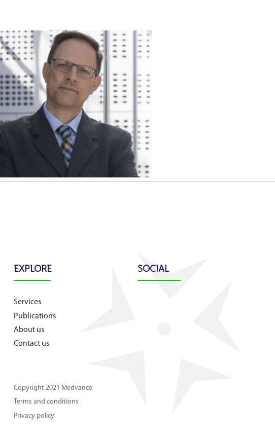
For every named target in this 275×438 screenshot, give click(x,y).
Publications (35, 316)
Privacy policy (34, 416)
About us (29, 330)
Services (27, 302)
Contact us (31, 344)
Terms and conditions (46, 402)
